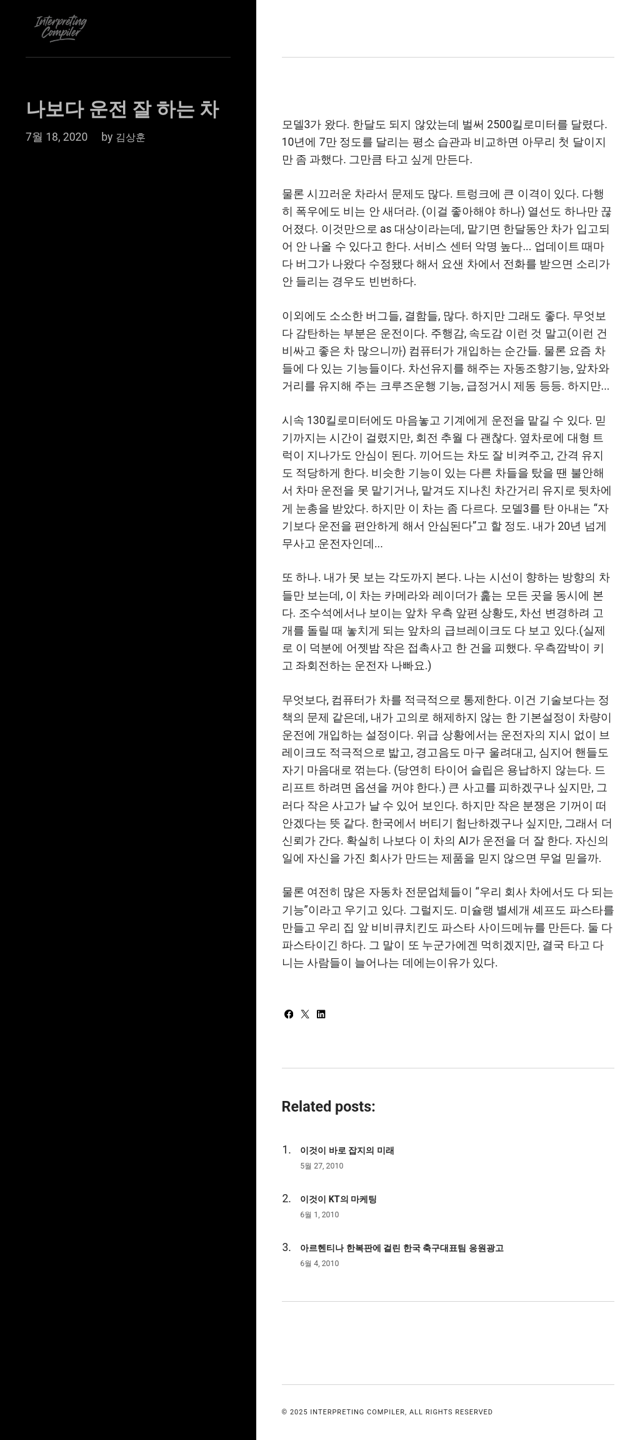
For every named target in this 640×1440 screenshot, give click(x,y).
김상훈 (132, 137)
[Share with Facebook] (291, 1015)
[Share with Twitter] (309, 1015)
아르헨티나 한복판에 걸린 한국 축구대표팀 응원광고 (416, 1248)
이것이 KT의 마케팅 (344, 1199)
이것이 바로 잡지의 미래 (354, 1150)
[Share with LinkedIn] (326, 1015)
